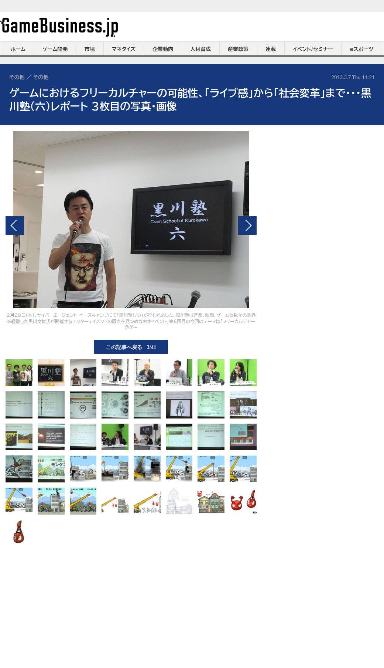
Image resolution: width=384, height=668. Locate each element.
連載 (270, 49)
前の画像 (15, 225)
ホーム (18, 49)
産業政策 (238, 49)
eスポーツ (361, 49)
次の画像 (247, 225)
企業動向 (162, 49)
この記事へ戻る (131, 346)
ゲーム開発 (55, 49)
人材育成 (200, 49)
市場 (90, 49)
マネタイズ (124, 49)
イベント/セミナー (313, 49)
